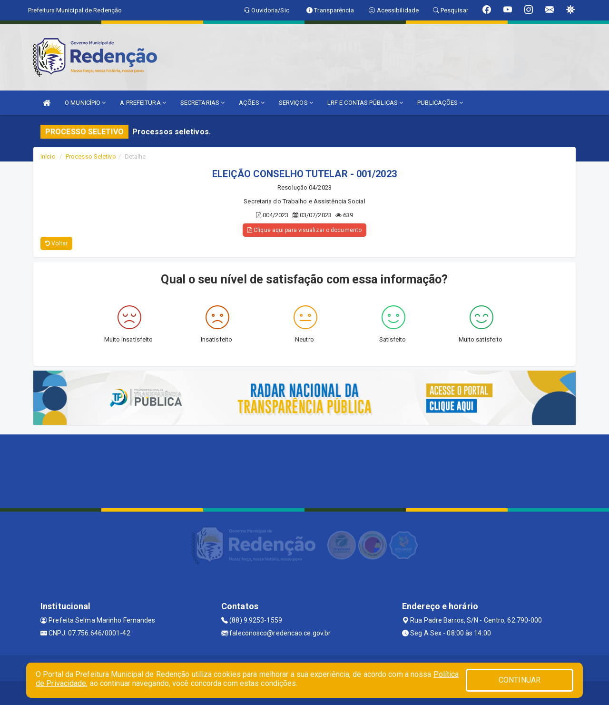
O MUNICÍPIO (85, 102)
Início (48, 156)
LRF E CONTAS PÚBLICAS (365, 102)
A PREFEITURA (143, 102)
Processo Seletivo (91, 156)
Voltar (56, 243)
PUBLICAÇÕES (440, 102)
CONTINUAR (519, 680)
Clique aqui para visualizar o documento (304, 230)
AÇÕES (252, 102)
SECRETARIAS (202, 102)
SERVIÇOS (296, 102)
